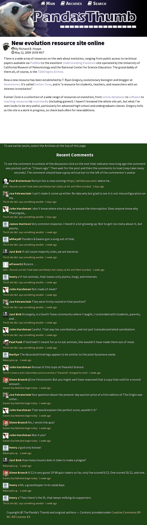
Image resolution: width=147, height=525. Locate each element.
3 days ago (51, 201)
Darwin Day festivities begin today (20, 387)
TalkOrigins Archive (50, 72)
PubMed (35, 63)
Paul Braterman (20, 181)
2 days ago (98, 186)
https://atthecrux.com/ (81, 181)
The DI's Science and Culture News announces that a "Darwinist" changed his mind (45, 372)
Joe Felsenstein (20, 193)
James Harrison (20, 224)
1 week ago (51, 232)
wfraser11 (16, 264)
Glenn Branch (18, 379)
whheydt (15, 239)
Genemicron (12, 84)
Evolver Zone (42, 84)
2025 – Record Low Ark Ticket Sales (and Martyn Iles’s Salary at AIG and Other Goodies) (47, 186)
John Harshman (20, 208)
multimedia (40, 101)
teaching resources (16, 101)
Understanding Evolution (79, 63)
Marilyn (14, 354)
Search (97, 3)
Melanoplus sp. (10, 360)
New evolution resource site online (57, 43)
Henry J (14, 277)
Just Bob (15, 252)
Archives (71, 3)
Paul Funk (15, 342)
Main (48, 3)
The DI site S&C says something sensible (23, 201)
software (134, 97)
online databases (113, 97)
